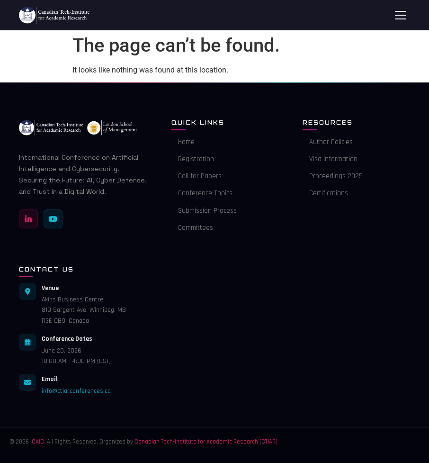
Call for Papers (196, 176)
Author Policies (328, 141)
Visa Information (330, 158)
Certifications (325, 193)
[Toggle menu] (400, 15)
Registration (192, 158)
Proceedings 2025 (333, 176)
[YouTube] (53, 218)
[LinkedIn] (28, 218)
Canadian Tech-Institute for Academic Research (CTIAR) (205, 441)
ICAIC (37, 441)
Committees (192, 227)
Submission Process (204, 210)
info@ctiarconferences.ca (76, 391)
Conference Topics (201, 193)
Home (183, 141)
